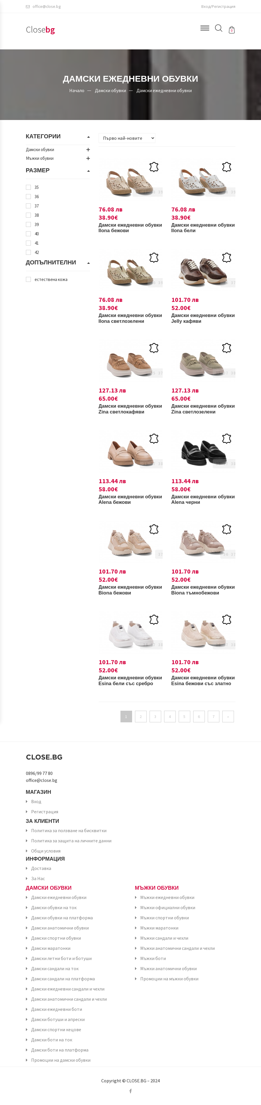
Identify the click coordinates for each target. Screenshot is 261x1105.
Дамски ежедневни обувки (164, 90)
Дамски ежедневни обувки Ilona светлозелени (123, 321)
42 (37, 252)
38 (37, 215)
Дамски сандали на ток (55, 968)
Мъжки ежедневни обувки (167, 897)
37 (37, 205)
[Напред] (228, 716)
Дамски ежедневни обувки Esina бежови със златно (198, 683)
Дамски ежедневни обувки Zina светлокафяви (123, 411)
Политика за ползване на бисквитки (68, 830)
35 (37, 187)
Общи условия (46, 851)
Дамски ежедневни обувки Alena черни (196, 499)
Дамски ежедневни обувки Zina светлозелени (196, 411)
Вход (36, 801)
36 (37, 196)
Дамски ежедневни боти (56, 1009)
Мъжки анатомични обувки (168, 968)
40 (37, 233)
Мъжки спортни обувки (164, 917)
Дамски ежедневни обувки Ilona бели (196, 228)
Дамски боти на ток (51, 1040)
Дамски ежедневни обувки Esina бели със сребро (128, 683)
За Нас (38, 878)
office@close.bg (43, 7)
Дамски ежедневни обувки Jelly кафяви (197, 318)
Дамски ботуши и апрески (58, 1019)
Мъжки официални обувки (167, 907)
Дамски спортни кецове (56, 1029)
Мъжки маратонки (159, 928)
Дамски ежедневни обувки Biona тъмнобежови (196, 592)
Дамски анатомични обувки (60, 928)
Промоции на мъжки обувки (169, 979)
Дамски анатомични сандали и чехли (69, 999)
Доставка (41, 868)
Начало (76, 90)
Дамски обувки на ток (54, 907)
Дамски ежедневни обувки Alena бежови (126, 499)
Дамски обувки (110, 90)
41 (37, 243)
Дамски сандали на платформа (63, 979)
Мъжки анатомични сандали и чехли (177, 948)
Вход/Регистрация (218, 7)
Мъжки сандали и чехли (164, 938)
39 (37, 224)
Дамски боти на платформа (59, 1050)
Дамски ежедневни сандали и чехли (67, 989)
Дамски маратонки (50, 948)
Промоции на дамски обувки (60, 1060)
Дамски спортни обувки (56, 938)
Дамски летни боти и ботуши (61, 958)
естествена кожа (51, 279)
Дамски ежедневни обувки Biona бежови (126, 590)
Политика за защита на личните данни (71, 840)
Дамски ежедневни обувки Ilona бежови (125, 228)
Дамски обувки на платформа (62, 917)
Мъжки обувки (157, 888)
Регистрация (44, 811)
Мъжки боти (153, 958)
